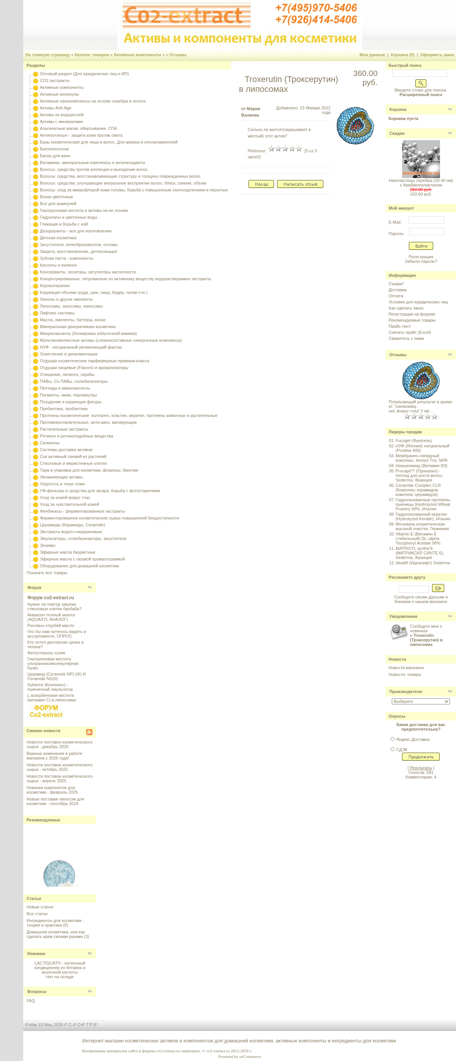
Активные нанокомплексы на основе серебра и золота (93, 101)
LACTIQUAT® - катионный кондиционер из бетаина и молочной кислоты (59, 967)
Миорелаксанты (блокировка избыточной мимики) (88, 333)
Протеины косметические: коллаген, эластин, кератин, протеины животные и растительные (128, 415)
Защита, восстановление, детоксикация (78, 251)
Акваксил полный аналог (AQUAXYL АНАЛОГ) (51, 617)
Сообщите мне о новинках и (426, 635)
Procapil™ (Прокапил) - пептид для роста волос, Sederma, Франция (419, 475)
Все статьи (37, 913)
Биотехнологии (54, 149)
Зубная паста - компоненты (66, 258)
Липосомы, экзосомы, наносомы (71, 306)
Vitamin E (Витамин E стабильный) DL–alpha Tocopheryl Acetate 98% (418, 538)
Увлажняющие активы (61, 477)
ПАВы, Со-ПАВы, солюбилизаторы (74, 381)
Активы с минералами (61, 121)
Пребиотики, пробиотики (63, 408)
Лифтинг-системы (57, 313)
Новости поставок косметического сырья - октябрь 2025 (59, 767)
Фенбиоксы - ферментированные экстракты (82, 511)
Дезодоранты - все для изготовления (75, 231)
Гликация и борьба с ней (64, 224)
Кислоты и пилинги (58, 265)
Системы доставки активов (66, 449)
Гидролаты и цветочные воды (68, 217)
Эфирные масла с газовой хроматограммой (82, 559)
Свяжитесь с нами (406, 338)
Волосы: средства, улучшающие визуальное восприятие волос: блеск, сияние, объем (123, 183)
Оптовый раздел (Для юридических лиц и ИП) (84, 73)
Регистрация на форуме (412, 314)
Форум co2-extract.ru (50, 597)
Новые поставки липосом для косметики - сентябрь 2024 (55, 801)
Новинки (36, 953)
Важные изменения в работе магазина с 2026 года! (54, 755)
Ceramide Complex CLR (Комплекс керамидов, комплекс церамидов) (418, 490)
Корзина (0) (403, 54)
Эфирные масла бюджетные (67, 552)
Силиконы (50, 443)
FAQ (31, 1000)
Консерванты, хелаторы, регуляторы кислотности (88, 272)
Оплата (396, 296)
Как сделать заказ (406, 308)
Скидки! (396, 283)
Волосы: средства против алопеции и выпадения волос (94, 169)
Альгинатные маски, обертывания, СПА (78, 128)
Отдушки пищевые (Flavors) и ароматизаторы (84, 367)
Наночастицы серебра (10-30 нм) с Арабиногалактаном (421, 182)
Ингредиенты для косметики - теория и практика (55, 922)
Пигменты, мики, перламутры (68, 395)
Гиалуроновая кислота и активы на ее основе (84, 210)
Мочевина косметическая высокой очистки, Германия (422, 526)
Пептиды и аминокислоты (65, 388)
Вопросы (36, 991)
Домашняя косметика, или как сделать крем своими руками (56, 934)
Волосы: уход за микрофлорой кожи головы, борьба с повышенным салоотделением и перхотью (134, 190)
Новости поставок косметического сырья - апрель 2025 (59, 778)
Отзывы (178, 54)
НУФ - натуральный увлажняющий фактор (81, 347)
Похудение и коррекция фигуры (70, 401)
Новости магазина (406, 667)
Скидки (397, 133)
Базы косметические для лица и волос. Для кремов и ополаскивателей (108, 142)
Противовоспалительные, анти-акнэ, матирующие (88, 422)
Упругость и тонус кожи (62, 484)
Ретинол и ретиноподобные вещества (76, 436)
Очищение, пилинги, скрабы (67, 374)
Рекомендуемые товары (412, 320)
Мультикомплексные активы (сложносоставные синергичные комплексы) (111, 340)
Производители (406, 691)
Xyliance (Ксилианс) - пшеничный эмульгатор (50, 687)
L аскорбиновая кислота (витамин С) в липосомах (51, 697)
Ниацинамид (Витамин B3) (421, 465)
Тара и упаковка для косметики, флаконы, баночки (89, 470)
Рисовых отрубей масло (50, 625)
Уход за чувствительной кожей (69, 504)
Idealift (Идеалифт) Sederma (423, 562)
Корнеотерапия (55, 285)
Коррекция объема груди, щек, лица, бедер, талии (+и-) (93, 292)
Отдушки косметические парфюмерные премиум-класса (94, 360)
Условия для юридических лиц (418, 302)
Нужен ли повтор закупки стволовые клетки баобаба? (54, 606)
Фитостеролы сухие (46, 652)
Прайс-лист (400, 326)
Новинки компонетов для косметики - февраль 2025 (52, 789)
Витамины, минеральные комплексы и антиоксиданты (92, 162)
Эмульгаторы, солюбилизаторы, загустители (83, 538)
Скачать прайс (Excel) (410, 332)
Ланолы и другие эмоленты (66, 299)
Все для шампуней (58, 203)
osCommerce (250, 1056)
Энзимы (47, 545)
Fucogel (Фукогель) (414, 440)
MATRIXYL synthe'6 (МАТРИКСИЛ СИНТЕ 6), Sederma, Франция (420, 553)
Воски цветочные (56, 196)
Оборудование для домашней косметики (79, 566)
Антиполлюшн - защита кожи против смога (81, 135)
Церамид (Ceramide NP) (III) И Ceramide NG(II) (56, 676)
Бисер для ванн (55, 155)
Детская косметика (58, 237)
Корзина (398, 109)
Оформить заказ (437, 54)
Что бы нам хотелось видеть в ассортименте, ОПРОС (56, 633)
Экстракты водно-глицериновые (71, 531)
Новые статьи (40, 907)
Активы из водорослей (62, 114)
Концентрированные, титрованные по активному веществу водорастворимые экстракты (125, 278)
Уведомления (404, 616)
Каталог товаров (91, 54)
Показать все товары (47, 572)
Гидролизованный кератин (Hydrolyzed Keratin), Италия (423, 516)
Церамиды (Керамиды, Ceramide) (72, 525)
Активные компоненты (137, 54)
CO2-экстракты (54, 80)
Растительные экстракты (64, 429)
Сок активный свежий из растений (73, 456)
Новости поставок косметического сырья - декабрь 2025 (59, 744)
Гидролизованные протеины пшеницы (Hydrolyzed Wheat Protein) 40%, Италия (423, 504)
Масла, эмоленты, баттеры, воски (73, 319)
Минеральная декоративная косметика (78, 326)
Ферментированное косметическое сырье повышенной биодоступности (109, 518)
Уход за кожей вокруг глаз (65, 497)
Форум (34, 587)
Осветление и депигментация (68, 354)
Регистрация (421, 256)
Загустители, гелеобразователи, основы (78, 244)
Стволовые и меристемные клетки (73, 463)
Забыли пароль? (421, 261)
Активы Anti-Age (55, 108)
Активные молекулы (59, 94)
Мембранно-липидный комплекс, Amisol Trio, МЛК (422, 458)
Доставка (398, 289)
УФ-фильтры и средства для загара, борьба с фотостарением (100, 490)
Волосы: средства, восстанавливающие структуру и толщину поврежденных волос (120, 176)
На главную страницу (47, 54)
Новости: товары (405, 674)
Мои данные (372, 54)
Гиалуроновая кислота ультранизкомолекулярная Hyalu (53, 663)
